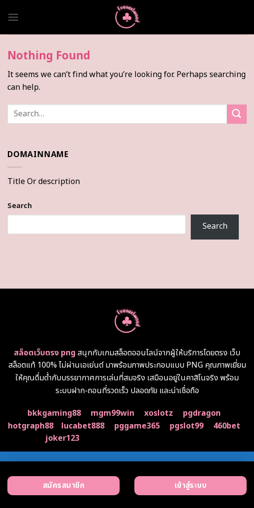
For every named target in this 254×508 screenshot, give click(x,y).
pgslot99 (186, 426)
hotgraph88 (30, 426)
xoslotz (158, 413)
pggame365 (137, 426)
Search (19, 206)
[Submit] (237, 114)
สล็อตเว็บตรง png (45, 353)
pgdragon (202, 413)
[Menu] (13, 17)
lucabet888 (82, 426)
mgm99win (112, 413)
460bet (226, 426)
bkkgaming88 (54, 413)
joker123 (62, 438)
